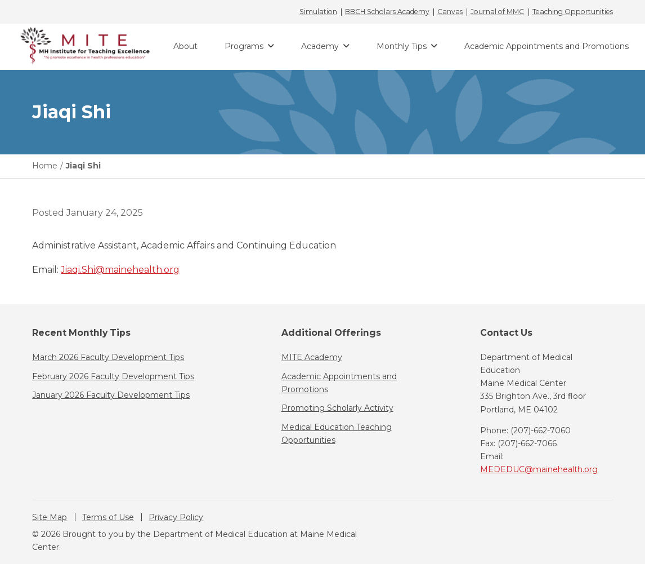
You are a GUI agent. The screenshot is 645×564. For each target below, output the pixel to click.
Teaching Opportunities (572, 11)
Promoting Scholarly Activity (337, 408)
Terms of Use (108, 517)
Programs (244, 46)
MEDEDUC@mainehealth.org (539, 469)
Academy (320, 46)
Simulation (318, 11)
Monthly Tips (402, 46)
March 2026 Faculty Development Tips (108, 357)
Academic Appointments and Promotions (546, 46)
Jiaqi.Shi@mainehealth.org (120, 269)
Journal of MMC (497, 11)
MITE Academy (311, 357)
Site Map (49, 517)
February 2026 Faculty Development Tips (113, 376)
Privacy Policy (176, 517)
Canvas (450, 11)
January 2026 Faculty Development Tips (111, 395)
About (185, 46)
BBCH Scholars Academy (387, 11)
